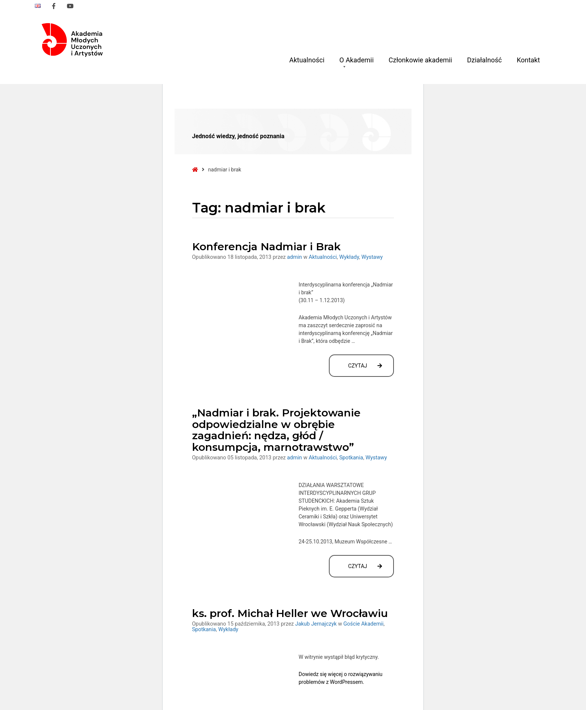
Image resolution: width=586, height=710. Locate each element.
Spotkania (351, 458)
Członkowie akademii (420, 60)
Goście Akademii (363, 624)
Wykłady (349, 257)
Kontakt (528, 60)
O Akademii (356, 62)
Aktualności (306, 60)
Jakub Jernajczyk (316, 624)
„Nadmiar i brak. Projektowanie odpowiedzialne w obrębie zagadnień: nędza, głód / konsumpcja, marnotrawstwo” (276, 429)
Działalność (484, 60)
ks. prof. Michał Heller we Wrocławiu (290, 613)
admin (295, 257)
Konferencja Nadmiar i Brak (266, 246)
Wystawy (372, 257)
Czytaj (371, 369)
